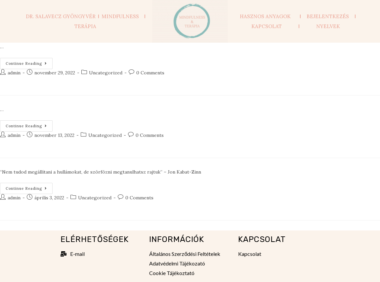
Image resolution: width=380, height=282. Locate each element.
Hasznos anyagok (267, 16)
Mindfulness (122, 16)
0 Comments (150, 73)
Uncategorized (105, 73)
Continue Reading (29, 62)
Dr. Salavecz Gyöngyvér (61, 16)
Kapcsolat (266, 26)
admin (14, 73)
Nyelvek (328, 26)
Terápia (85, 26)
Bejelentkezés (328, 16)
